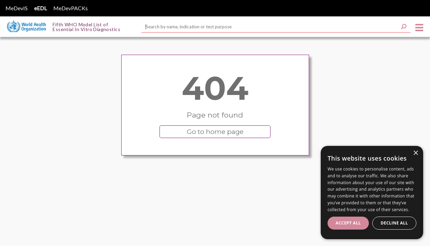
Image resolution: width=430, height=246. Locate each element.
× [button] (415, 153)
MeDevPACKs (70, 8)
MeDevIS (16, 8)
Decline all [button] (394, 223)
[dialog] (372, 192)
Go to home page (215, 132)
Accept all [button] (348, 223)
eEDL (40, 8)
